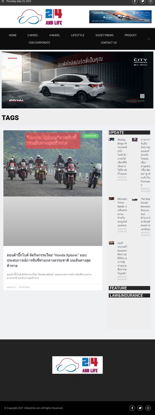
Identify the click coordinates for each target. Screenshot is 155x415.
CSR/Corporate (39, 42)
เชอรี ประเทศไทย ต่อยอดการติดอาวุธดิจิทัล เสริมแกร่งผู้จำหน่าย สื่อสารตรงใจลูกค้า (124, 258)
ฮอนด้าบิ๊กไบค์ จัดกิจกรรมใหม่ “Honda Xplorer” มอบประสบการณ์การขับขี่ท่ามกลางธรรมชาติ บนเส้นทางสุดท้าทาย (49, 260)
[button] (148, 39)
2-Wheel (32, 35)
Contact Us (109, 42)
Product (131, 35)
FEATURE (118, 288)
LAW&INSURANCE (126, 295)
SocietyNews (104, 35)
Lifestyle (77, 35)
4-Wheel (54, 35)
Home (12, 35)
